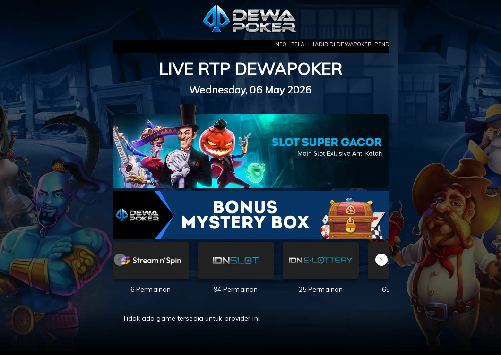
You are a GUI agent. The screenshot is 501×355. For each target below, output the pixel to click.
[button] (381, 260)
